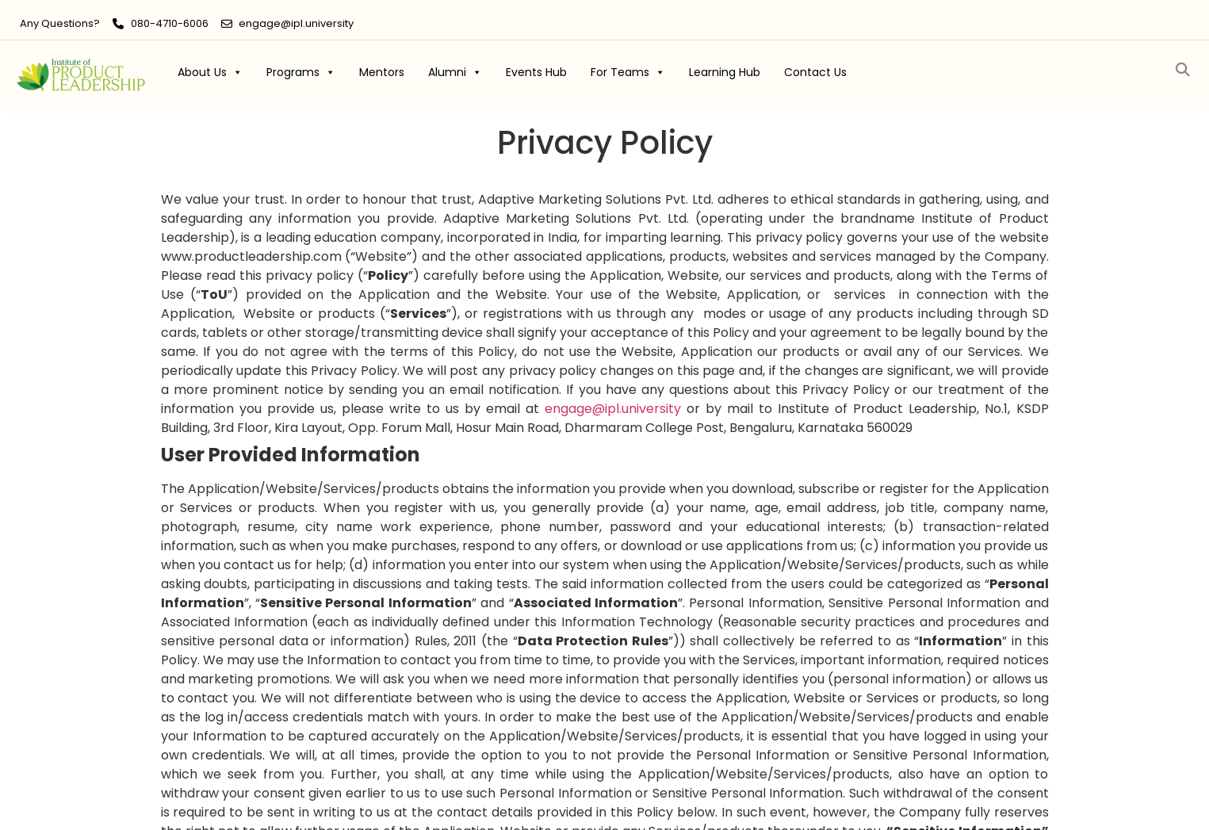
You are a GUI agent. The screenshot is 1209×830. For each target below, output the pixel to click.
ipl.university (613, 409)
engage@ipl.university (296, 23)
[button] (1183, 70)
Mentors (381, 72)
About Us (210, 72)
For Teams (628, 72)
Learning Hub (724, 72)
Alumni (455, 72)
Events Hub (536, 72)
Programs (300, 72)
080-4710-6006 (170, 23)
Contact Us (815, 72)
